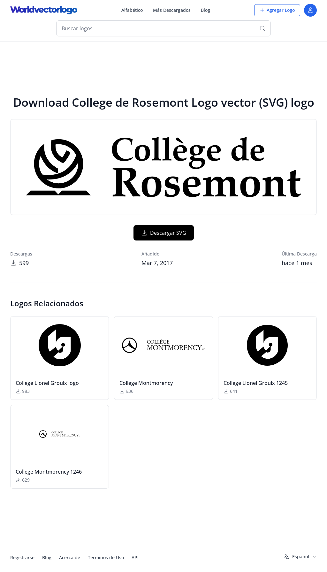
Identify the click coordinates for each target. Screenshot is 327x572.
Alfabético (132, 10)
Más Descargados (172, 10)
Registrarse (22, 557)
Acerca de (69, 557)
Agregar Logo (277, 10)
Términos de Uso (106, 557)
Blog (205, 10)
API (135, 557)
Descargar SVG (163, 232)
